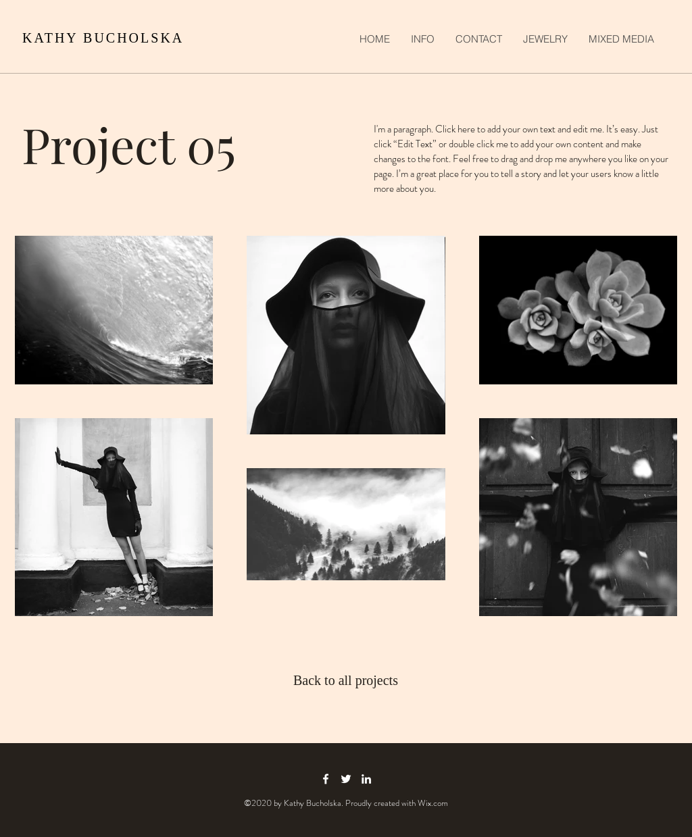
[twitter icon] (346, 779)
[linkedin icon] (366, 779)
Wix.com (433, 802)
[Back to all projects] (346, 680)
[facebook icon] (325, 779)
